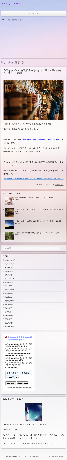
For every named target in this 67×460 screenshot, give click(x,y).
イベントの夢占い (11, 260)
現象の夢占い (9, 301)
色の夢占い (8, 312)
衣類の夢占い (9, 319)
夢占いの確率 (9, 279)
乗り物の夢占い (10, 267)
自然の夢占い (9, 308)
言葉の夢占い (9, 323)
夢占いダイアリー (11, 3)
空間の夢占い (9, 304)
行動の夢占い (59, 185)
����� (13, 367)
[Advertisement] (33, 39)
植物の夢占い (9, 293)
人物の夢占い (9, 271)
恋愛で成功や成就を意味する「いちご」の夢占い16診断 (34, 198)
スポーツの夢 (9, 264)
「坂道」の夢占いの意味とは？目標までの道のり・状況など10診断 (38, 221)
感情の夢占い (9, 290)
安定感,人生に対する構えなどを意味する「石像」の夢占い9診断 (37, 233)
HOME (3, 20)
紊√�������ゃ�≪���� (20, 387)
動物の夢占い (9, 275)
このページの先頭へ (56, 456)
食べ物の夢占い (10, 326)
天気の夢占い (9, 282)
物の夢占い (8, 297)
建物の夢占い (9, 286)
